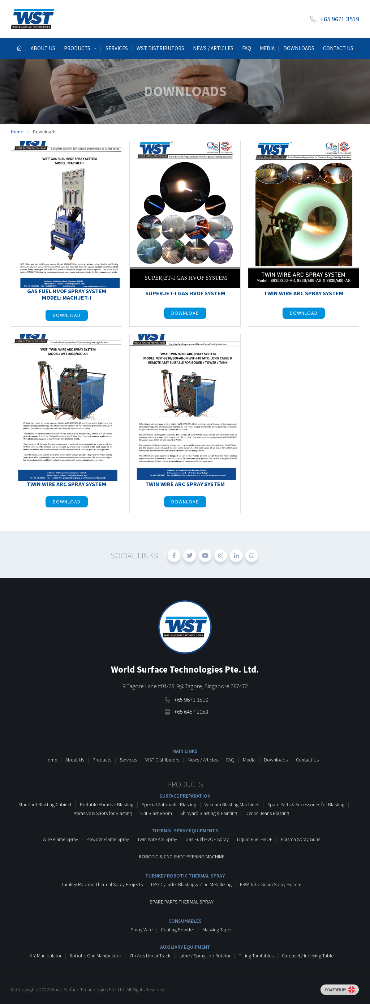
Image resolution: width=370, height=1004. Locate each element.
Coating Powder (177, 929)
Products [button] (77, 48)
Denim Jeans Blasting (267, 813)
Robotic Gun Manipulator (95, 955)
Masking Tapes (217, 929)
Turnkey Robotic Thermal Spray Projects (102, 884)
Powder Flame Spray (107, 839)
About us (43, 48)
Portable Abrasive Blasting (106, 804)
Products (101, 759)
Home (50, 759)
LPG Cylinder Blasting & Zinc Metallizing (191, 884)
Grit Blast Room (156, 813)
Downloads (298, 48)
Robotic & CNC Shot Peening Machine (181, 856)
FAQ (230, 759)
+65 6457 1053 (191, 712)
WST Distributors (160, 48)
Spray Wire (141, 929)
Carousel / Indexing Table (308, 955)
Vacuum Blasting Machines (232, 804)
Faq (246, 48)
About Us (74, 759)
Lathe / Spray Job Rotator (204, 955)
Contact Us (338, 48)
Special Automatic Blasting (169, 804)
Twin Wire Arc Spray (157, 839)
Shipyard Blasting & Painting (208, 813)
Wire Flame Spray (60, 839)
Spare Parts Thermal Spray (182, 901)
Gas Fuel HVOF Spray (207, 839)
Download (67, 315)
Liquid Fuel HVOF (254, 839)
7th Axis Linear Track (149, 955)
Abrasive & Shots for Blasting (103, 813)
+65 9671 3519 (339, 19)
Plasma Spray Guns (300, 839)
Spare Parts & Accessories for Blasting (305, 804)
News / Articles (213, 48)
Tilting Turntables (256, 955)
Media (267, 48)
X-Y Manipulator (45, 955)
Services (117, 48)
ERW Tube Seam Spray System (270, 884)
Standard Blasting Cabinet (45, 804)
